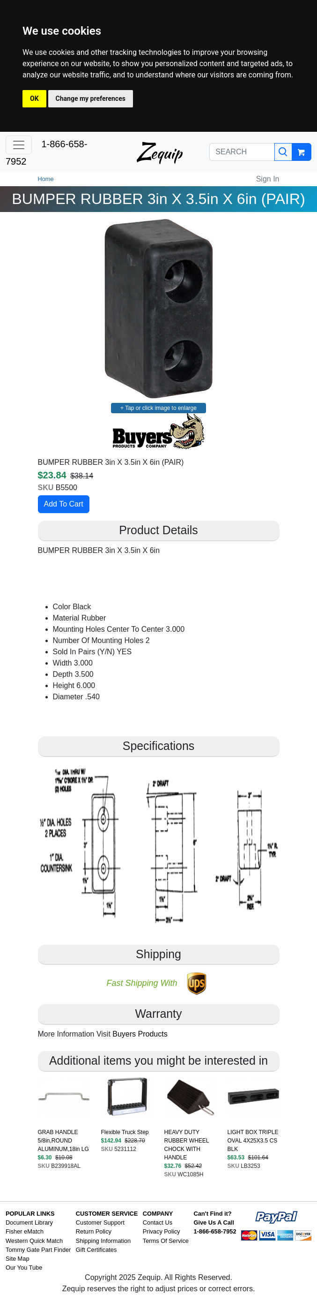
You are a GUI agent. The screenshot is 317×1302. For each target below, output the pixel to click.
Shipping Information (103, 1240)
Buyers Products (139, 1034)
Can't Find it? (212, 1213)
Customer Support (100, 1222)
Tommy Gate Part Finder (38, 1249)
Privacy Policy (161, 1231)
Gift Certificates (96, 1249)
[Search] (283, 152)
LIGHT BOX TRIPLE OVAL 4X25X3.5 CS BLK (253, 1140)
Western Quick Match (34, 1240)
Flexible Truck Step (125, 1132)
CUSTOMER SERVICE (107, 1213)
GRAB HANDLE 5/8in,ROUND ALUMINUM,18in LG (63, 1140)
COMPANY (158, 1213)
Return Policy (93, 1231)
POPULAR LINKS (30, 1213)
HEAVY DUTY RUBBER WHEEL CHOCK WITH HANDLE (186, 1145)
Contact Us (157, 1222)
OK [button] (34, 98)
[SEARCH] (242, 152)
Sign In (268, 179)
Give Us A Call (213, 1222)
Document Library (29, 1222)
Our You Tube (24, 1267)
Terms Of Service (166, 1240)
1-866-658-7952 (214, 1231)
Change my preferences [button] (90, 98)
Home (46, 178)
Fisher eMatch (25, 1231)
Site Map (17, 1258)
